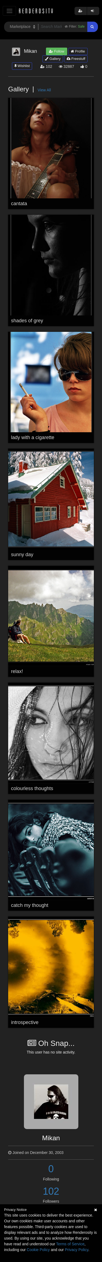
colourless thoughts (32, 788)
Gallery (53, 59)
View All (44, 90)
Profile (78, 51)
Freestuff (76, 59)
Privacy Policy (76, 1250)
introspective (25, 1022)
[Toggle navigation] (9, 11)
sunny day (22, 554)
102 (51, 1191)
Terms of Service (70, 1244)
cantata (19, 203)
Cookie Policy (38, 1250)
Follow (56, 51)
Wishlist (22, 66)
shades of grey (27, 320)
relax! (17, 671)
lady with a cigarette (32, 437)
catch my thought (29, 905)
